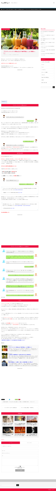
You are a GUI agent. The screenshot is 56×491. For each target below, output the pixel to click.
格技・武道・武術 (44, 82)
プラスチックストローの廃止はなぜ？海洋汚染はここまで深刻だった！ (20, 347)
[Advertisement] (28, 19)
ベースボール (43, 69)
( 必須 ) (3, 450)
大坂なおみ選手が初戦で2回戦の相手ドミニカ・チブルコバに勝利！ (20, 435)
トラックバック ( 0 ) (29, 442)
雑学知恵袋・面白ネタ (16, 54)
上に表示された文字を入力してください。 (20, 467)
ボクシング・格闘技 (44, 72)
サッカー (43, 64)
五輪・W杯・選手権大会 (45, 77)
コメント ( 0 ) (10, 442)
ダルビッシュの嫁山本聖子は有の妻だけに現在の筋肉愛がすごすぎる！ (20, 424)
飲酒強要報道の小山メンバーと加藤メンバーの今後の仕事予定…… (8, 435)
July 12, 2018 (20, 192)
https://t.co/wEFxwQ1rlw (26, 205)
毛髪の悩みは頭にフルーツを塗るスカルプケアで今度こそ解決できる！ (32, 424)
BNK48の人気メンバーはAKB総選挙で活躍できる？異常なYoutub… (8, 424)
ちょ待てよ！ (5, 3)
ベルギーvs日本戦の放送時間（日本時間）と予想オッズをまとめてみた (32, 435)
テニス (43, 67)
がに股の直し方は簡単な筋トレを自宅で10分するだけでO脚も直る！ (19, 354)
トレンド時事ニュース (10, 54)
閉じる (5, 101)
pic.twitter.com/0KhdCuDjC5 (19, 189)
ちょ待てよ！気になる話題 (5, 29)
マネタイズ (43, 74)
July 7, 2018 (12, 208)
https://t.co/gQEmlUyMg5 (18, 205)
